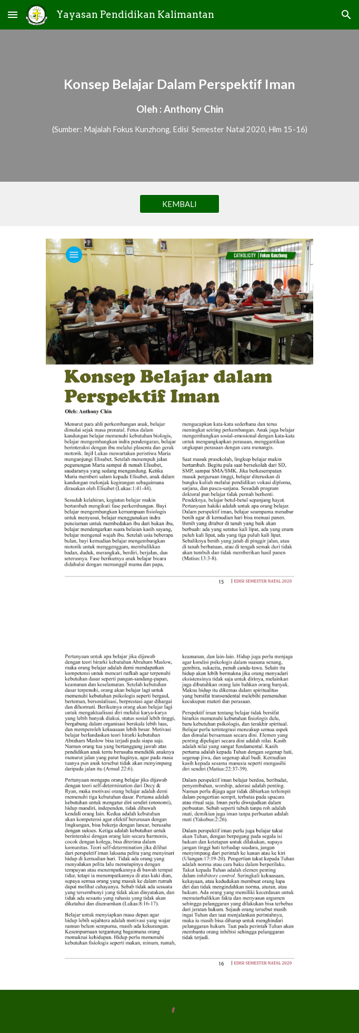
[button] (12, 14)
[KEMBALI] (179, 204)
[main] (179, 106)
